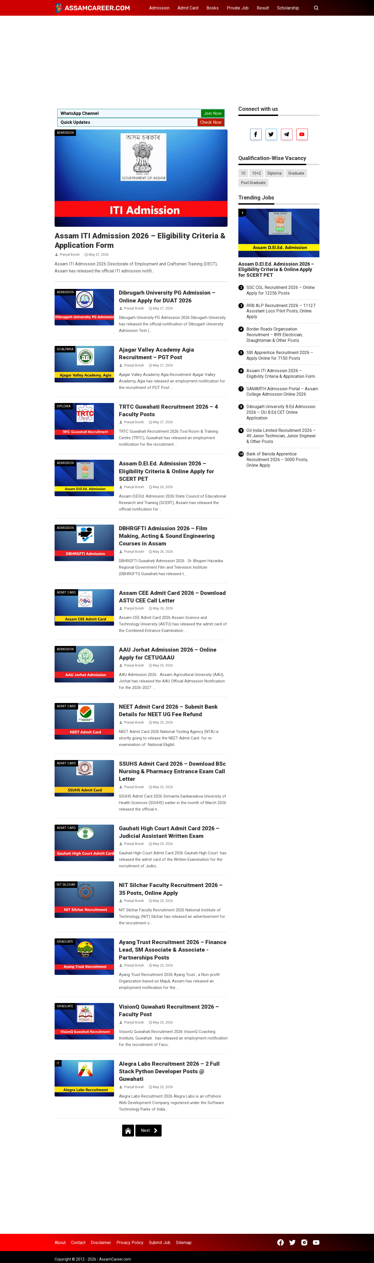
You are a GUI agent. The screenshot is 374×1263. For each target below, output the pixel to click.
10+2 (256, 173)
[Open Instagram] (304, 1242)
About (60, 1242)
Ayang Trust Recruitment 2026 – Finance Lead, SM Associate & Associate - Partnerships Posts (172, 950)
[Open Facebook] (280, 1242)
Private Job (238, 8)
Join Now (213, 113)
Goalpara (65, 349)
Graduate (65, 942)
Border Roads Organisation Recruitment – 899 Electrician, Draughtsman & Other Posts (274, 334)
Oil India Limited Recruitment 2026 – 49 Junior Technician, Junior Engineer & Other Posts (281, 436)
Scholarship (288, 8)
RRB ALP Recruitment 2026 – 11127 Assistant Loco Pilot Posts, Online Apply (280, 311)
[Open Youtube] (316, 1242)
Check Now (211, 122)
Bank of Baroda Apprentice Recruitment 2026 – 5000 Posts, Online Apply (277, 459)
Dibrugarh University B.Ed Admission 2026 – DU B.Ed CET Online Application (280, 412)
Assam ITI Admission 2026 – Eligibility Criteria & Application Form (280, 373)
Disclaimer (101, 1242)
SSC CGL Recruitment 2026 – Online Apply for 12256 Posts (280, 290)
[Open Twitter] (292, 1242)
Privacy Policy (129, 1242)
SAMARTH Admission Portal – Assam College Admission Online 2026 (282, 391)
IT (58, 1063)
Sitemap (184, 1242)
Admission (159, 8)
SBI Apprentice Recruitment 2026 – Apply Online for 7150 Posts (279, 355)
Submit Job (160, 1242)
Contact (78, 1242)
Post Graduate (253, 183)
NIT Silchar (66, 885)
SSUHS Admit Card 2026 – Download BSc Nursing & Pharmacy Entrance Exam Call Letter (172, 771)
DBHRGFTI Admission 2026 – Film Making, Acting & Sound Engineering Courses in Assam (167, 536)
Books (212, 8)
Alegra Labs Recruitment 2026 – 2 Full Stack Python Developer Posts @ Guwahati (169, 1071)
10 (243, 173)
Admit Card (188, 8)
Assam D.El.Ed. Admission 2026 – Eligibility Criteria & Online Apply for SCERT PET (166, 471)
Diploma (64, 406)
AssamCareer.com (115, 1259)
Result (263, 8)
